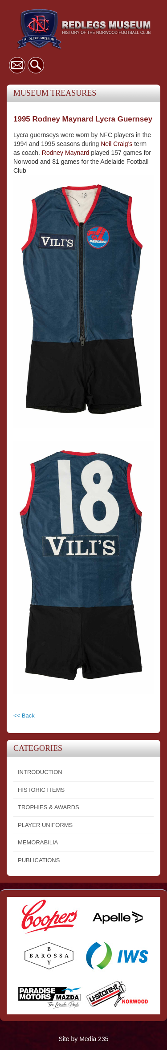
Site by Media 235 (83, 1038)
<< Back (24, 715)
